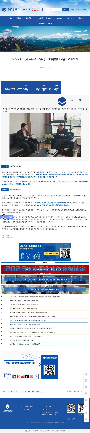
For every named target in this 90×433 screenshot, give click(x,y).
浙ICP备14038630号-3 (48, 422)
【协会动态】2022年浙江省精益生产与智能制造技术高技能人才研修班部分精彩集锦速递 (35, 297)
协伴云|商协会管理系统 (58, 431)
